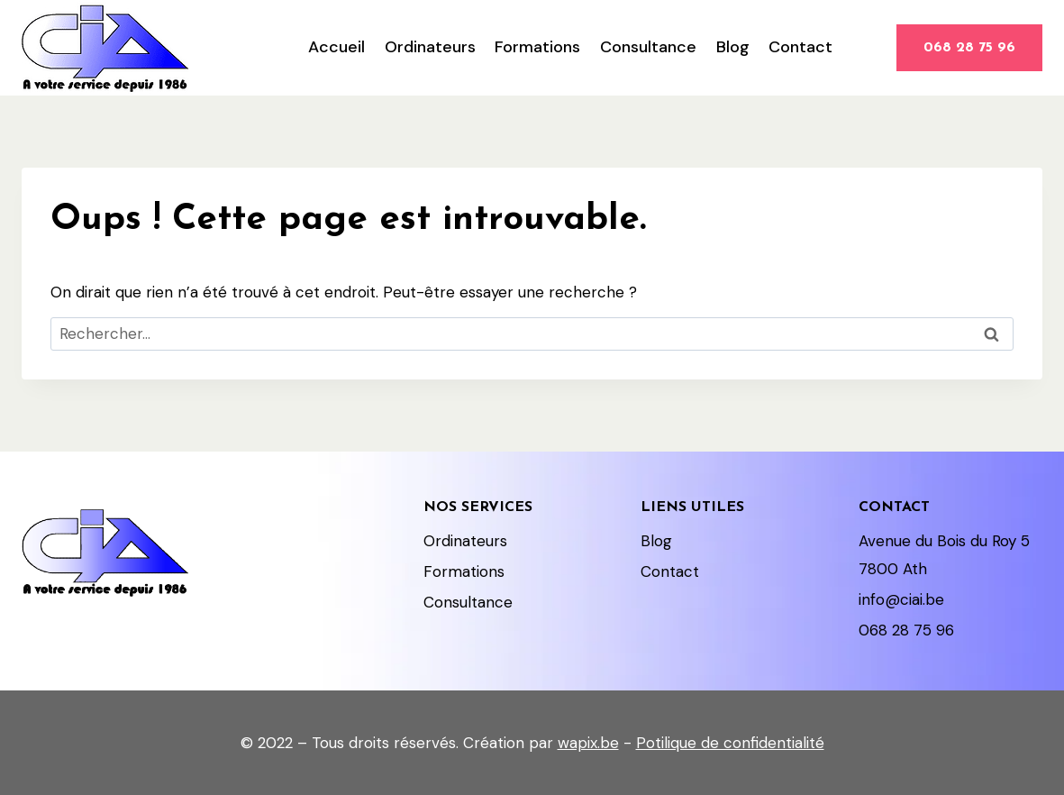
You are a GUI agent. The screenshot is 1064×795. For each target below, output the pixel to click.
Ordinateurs (430, 47)
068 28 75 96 (969, 48)
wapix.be (588, 743)
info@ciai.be (901, 599)
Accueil (336, 47)
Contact (800, 47)
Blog (733, 47)
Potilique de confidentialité (730, 743)
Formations (537, 47)
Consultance (648, 47)
